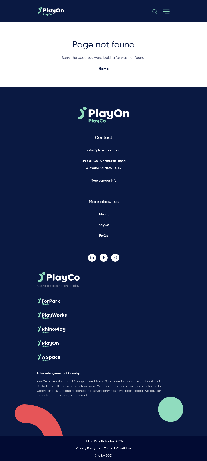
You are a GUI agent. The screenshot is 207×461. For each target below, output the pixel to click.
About (103, 214)
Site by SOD (103, 455)
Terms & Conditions (117, 448)
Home (104, 69)
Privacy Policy (85, 448)
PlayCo (103, 225)
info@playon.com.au (103, 150)
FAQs (103, 236)
